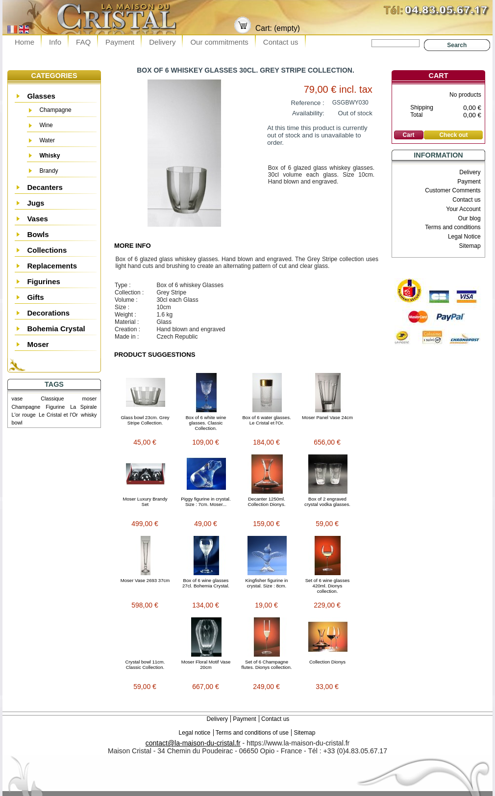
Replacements (52, 266)
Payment (119, 42)
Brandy (48, 170)
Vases (37, 218)
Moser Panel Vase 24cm (327, 417)
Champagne (55, 109)
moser (89, 398)
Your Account (463, 209)
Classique (52, 398)
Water (47, 140)
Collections (47, 250)
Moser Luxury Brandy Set (145, 501)
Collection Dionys (327, 661)
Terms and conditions (452, 227)
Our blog (469, 218)
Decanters (45, 187)
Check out (453, 135)
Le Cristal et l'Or (58, 415)
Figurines (43, 281)
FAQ (83, 42)
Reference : (307, 102)
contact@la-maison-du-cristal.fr (193, 743)
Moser (38, 344)
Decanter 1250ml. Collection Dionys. (267, 501)
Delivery (162, 42)
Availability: (308, 113)
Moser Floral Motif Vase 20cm (206, 664)
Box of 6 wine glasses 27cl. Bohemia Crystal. (205, 583)
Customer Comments (452, 190)
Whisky (49, 155)
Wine (45, 125)
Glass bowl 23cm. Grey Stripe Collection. (145, 420)
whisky (89, 415)
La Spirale (83, 407)
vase (17, 398)
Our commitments (219, 42)
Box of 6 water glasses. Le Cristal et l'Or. (266, 420)
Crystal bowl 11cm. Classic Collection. (145, 664)
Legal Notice (464, 236)
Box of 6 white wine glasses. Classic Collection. (206, 423)
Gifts (35, 297)
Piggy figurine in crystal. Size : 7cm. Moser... (205, 501)
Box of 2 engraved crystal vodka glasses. (327, 501)
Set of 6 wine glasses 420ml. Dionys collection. (327, 586)
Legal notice (195, 732)
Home (24, 42)
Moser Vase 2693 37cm (145, 580)
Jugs (35, 203)
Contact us (280, 42)
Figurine (55, 407)
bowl (17, 422)
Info (55, 42)
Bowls (38, 234)
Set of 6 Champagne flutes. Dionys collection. (267, 664)
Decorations (48, 313)
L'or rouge (24, 415)
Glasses (41, 96)
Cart (438, 76)
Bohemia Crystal (56, 328)
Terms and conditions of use (252, 732)
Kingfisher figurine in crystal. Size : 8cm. (267, 583)
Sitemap (470, 245)
